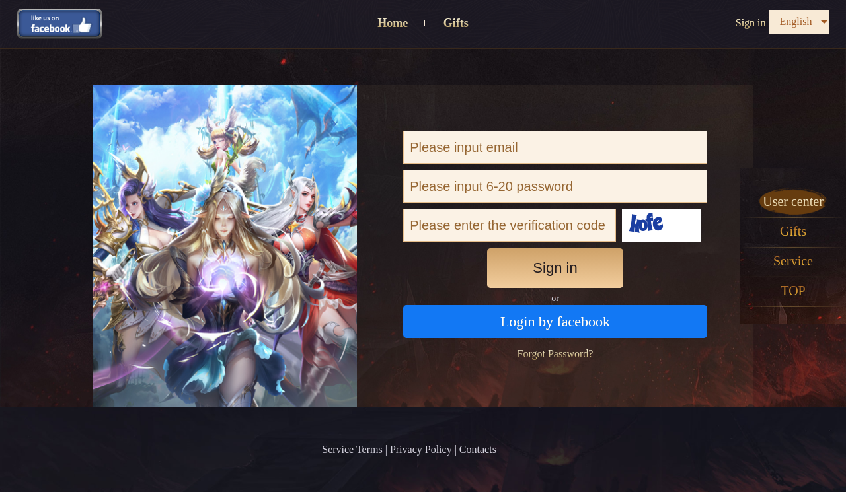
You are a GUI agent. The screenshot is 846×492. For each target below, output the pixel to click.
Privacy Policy (421, 449)
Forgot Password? (556, 353)
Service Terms (352, 449)
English (796, 21)
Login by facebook (555, 321)
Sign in (751, 22)
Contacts (477, 449)
